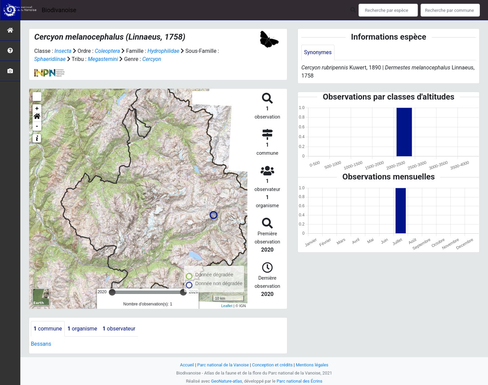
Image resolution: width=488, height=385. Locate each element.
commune (48, 328)
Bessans (41, 344)
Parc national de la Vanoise (223, 364)
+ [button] (37, 109)
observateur (120, 328)
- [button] (37, 126)
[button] (37, 117)
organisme (83, 328)
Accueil (186, 364)
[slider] (112, 292)
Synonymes (318, 52)
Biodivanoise (59, 10)
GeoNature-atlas (226, 381)
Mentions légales (312, 364)
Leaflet (226, 306)
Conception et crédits (272, 364)
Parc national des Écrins (300, 381)
